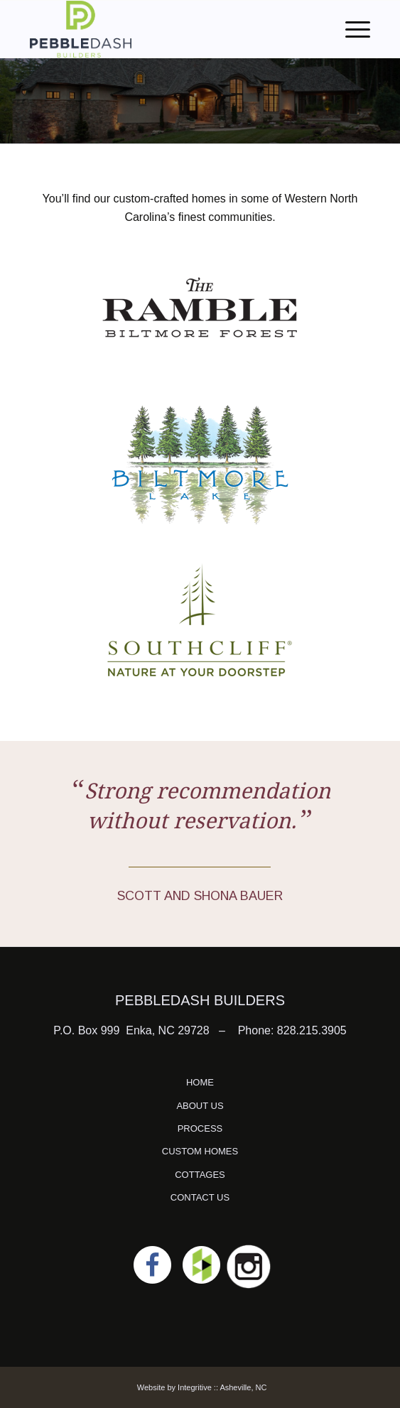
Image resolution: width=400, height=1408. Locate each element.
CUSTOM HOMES (200, 1151)
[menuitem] (350, 29)
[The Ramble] (200, 308)
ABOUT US (199, 1105)
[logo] (166, 29)
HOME (200, 1082)
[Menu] (350, 29)
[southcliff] (200, 620)
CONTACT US (200, 1197)
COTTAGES (200, 1174)
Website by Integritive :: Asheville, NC (202, 1387)
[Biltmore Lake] (200, 464)
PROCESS (200, 1128)
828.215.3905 (312, 1030)
